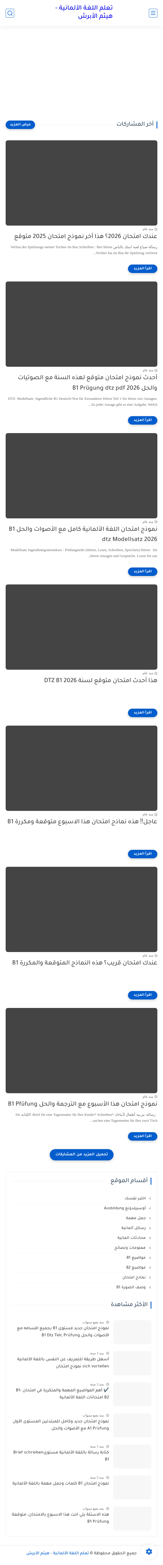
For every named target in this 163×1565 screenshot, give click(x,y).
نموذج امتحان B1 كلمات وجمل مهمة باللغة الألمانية (60, 1484)
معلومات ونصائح (130, 1248)
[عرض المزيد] (20, 125)
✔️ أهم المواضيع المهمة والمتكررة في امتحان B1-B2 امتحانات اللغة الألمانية (62, 1394)
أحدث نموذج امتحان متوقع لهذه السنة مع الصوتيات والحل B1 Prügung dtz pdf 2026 (87, 383)
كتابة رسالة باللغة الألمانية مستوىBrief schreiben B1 (61, 1457)
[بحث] (10, 13)
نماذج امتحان (134, 1278)
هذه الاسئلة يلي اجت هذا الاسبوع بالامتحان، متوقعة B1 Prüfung (60, 1519)
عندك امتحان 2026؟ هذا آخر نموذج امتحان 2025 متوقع (85, 237)
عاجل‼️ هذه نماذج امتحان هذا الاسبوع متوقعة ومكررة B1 (82, 822)
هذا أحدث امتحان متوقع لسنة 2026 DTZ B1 (100, 681)
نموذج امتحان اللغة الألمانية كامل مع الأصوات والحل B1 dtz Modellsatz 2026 (83, 535)
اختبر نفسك (136, 1199)
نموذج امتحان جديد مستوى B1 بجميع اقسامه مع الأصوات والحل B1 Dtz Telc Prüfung (63, 1332)
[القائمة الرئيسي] (153, 13)
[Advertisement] (81, 76)
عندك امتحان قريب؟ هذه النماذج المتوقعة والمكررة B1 (84, 963)
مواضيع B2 (136, 1268)
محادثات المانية (132, 1238)
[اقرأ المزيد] (142, 269)
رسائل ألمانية (134, 1228)
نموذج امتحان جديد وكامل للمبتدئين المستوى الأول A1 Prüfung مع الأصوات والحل (61, 1425)
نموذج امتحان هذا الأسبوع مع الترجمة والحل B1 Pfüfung (82, 1104)
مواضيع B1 (137, 1258)
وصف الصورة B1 (131, 1287)
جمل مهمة (136, 1218)
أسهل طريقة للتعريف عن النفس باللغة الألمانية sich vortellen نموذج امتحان (63, 1363)
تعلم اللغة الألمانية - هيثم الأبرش (84, 12)
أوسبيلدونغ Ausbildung (125, 1208)
